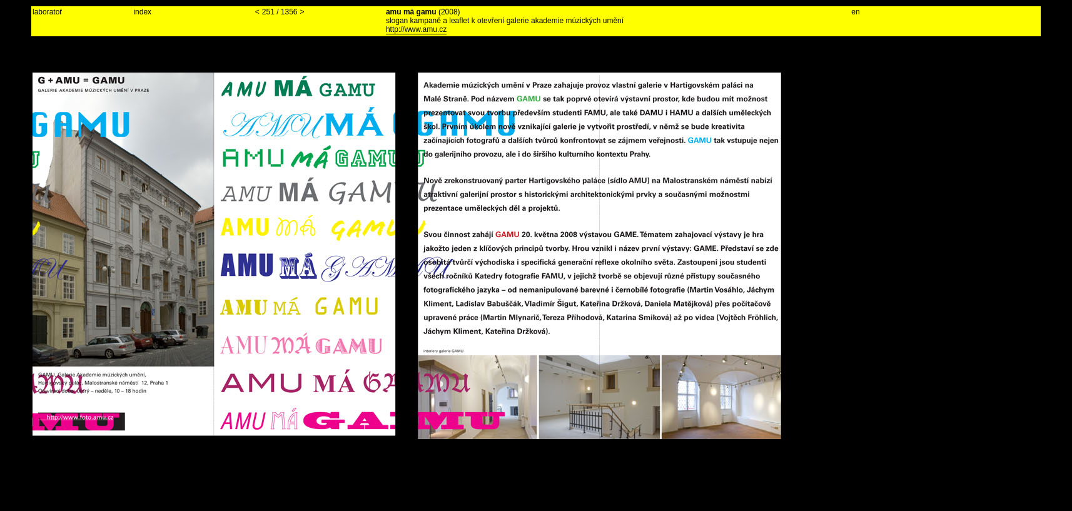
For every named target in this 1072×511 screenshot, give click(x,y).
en (855, 12)
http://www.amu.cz (416, 29)
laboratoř (47, 12)
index (142, 12)
